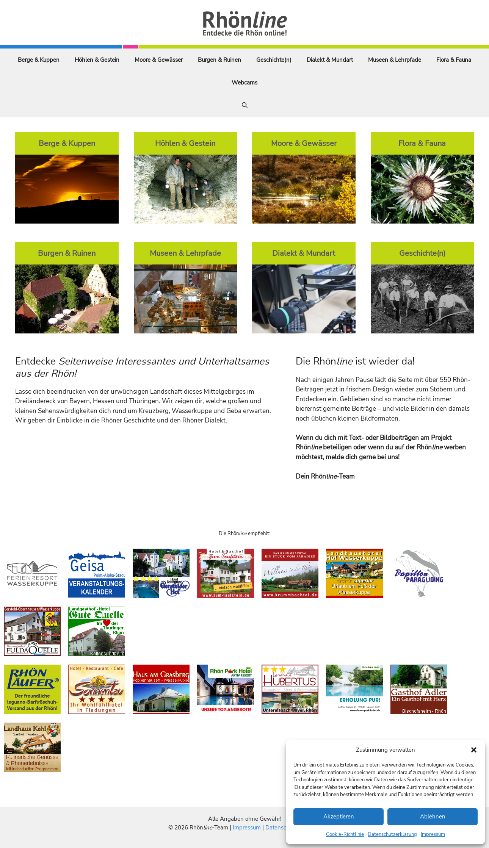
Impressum (433, 834)
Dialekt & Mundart (330, 60)
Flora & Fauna (453, 60)
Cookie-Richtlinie (345, 834)
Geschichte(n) (274, 60)
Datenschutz (281, 827)
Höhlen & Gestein (97, 60)
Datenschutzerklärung (392, 834)
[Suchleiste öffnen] (244, 105)
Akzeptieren (338, 816)
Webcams (244, 82)
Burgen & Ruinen (219, 60)
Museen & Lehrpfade (394, 60)
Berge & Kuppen (39, 60)
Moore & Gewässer (159, 60)
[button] (474, 750)
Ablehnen (432, 816)
